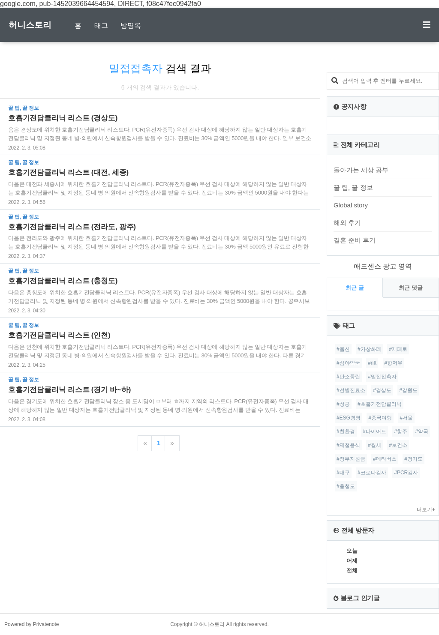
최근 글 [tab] (355, 288)
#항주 (400, 431)
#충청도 (346, 486)
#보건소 (398, 445)
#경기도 (413, 459)
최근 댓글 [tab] (411, 288)
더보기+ (426, 509)
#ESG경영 (349, 418)
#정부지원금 (351, 459)
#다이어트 (374, 431)
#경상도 (382, 390)
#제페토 (398, 349)
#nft (372, 363)
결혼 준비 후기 (355, 240)
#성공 (343, 404)
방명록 (130, 25)
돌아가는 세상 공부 (361, 170)
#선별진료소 (351, 390)
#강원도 (408, 390)
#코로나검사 (372, 473)
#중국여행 (380, 418)
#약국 (421, 431)
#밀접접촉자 (382, 377)
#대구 (343, 473)
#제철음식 (348, 445)
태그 (101, 25)
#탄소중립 (348, 377)
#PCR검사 (406, 473)
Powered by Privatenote (31, 624)
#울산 (343, 349)
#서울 (406, 418)
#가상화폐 (369, 349)
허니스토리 (30, 25)
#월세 (374, 445)
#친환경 (346, 431)
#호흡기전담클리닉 (380, 404)
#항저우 (394, 363)
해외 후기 (347, 222)
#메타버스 (385, 459)
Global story (351, 205)
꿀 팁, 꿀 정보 (353, 187)
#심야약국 (348, 363)
